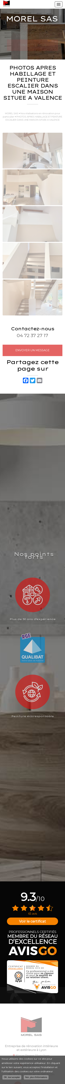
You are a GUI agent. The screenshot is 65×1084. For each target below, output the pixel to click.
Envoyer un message (32, 350)
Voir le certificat (32, 921)
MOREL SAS (11, 113)
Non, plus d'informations (36, 1078)
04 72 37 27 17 (32, 335)
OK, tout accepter (12, 1078)
